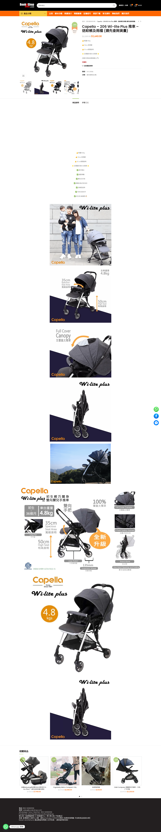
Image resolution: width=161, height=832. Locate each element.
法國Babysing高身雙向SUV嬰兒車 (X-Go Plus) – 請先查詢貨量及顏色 (34, 788)
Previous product (138, 21)
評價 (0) (85, 102)
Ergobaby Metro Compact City (64, 787)
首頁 (83, 21)
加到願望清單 (88, 66)
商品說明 (75, 102)
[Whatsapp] (6, 826)
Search (114, 5)
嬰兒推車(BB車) (90, 21)
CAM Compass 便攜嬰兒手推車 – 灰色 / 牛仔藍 (127, 788)
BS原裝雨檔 (96, 787)
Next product (140, 21)
